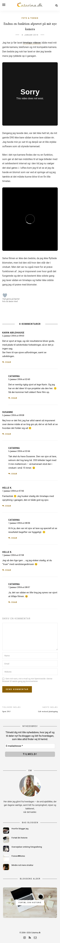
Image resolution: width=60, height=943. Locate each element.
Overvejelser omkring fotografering (27, 847)
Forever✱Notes (18, 856)
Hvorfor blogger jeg (20, 828)
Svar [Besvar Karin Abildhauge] (8, 362)
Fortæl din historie (19, 838)
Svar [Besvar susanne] (8, 434)
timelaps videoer (32, 42)
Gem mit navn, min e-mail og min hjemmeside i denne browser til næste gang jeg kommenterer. (27, 680)
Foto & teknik (30, 18)
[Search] (56, 5)
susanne (7, 412)
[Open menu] (3, 5)
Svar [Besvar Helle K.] (8, 506)
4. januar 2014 (30, 35)
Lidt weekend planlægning (48, 711)
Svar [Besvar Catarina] (14, 398)
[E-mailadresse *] (30, 746)
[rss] (30, 937)
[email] (35, 937)
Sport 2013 (6, 711)
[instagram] (24, 937)
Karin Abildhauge (13, 332)
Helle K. (7, 488)
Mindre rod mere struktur (22, 865)
